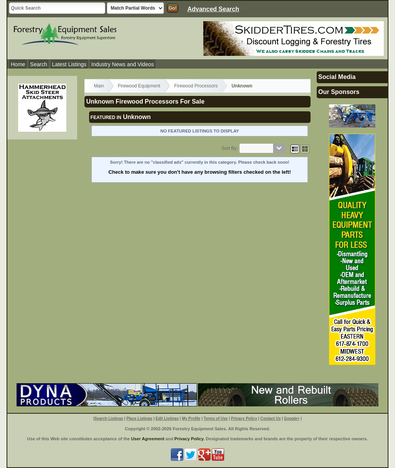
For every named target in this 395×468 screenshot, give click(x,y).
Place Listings (139, 418)
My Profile (191, 418)
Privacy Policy (244, 418)
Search (38, 64)
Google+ (291, 418)
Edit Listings (167, 418)
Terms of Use (216, 418)
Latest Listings (69, 64)
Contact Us (270, 418)
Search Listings (109, 418)
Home (18, 64)
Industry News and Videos (122, 64)
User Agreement (147, 438)
